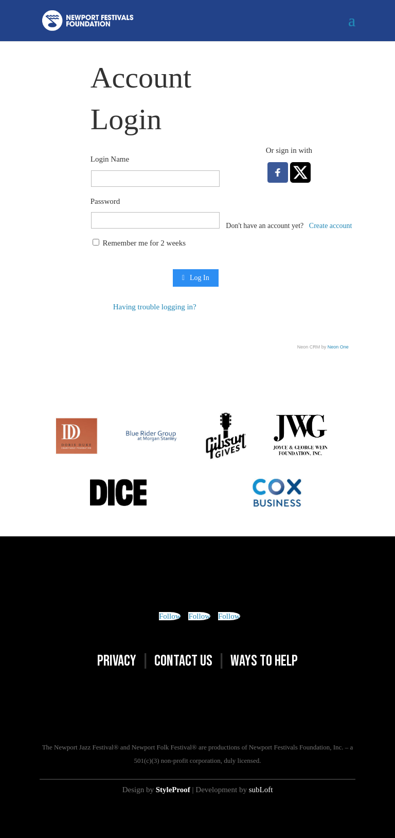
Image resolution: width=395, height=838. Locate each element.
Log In (195, 278)
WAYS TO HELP (264, 661)
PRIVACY (116, 661)
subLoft (261, 789)
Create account (330, 226)
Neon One (338, 347)
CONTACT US (183, 661)
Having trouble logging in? (154, 307)
